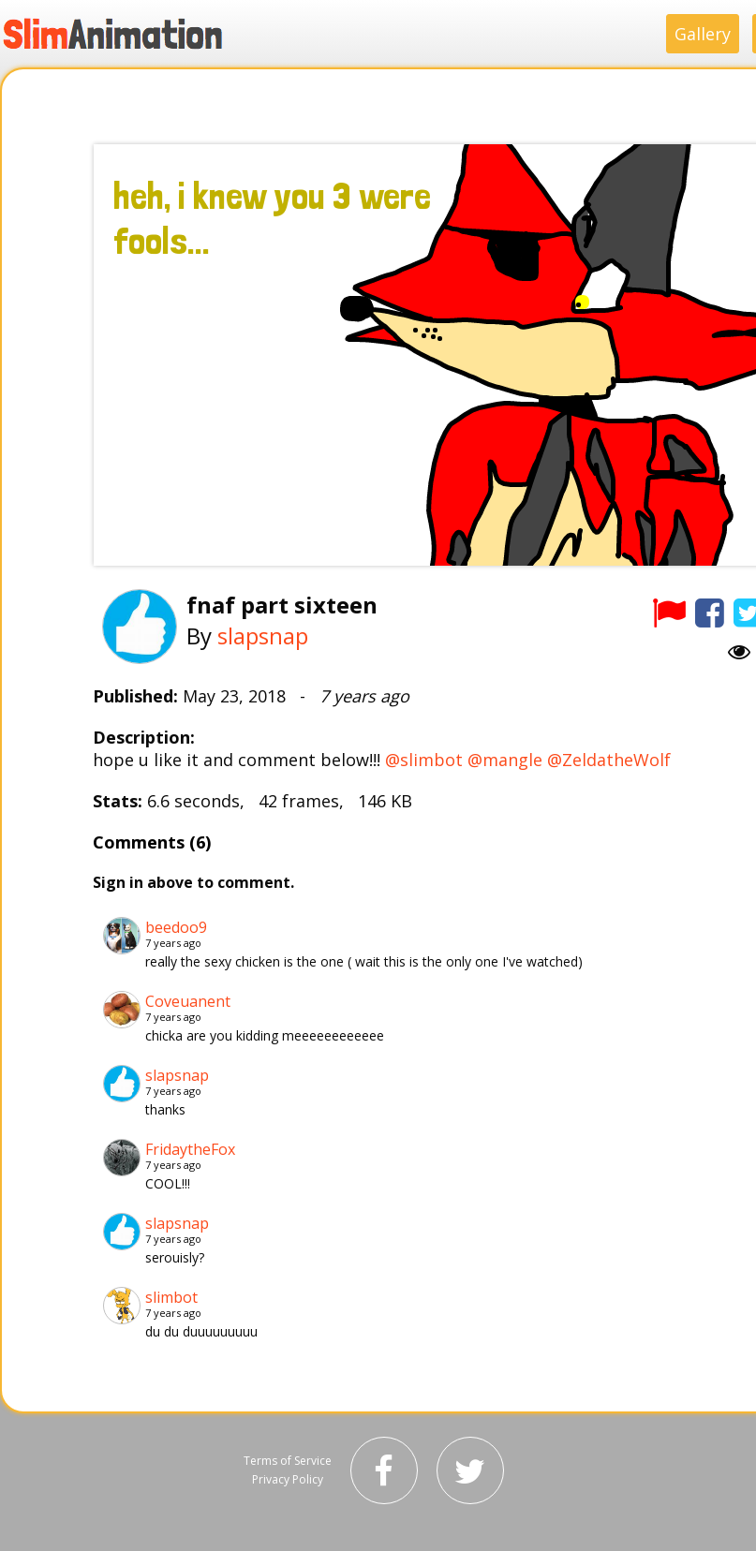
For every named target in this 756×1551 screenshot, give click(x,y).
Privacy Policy (287, 1479)
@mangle (504, 759)
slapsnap (262, 635)
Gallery (702, 33)
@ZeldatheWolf (609, 759)
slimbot (171, 1297)
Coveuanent (187, 1001)
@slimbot (424, 759)
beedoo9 (176, 927)
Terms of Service (288, 1461)
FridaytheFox (190, 1149)
